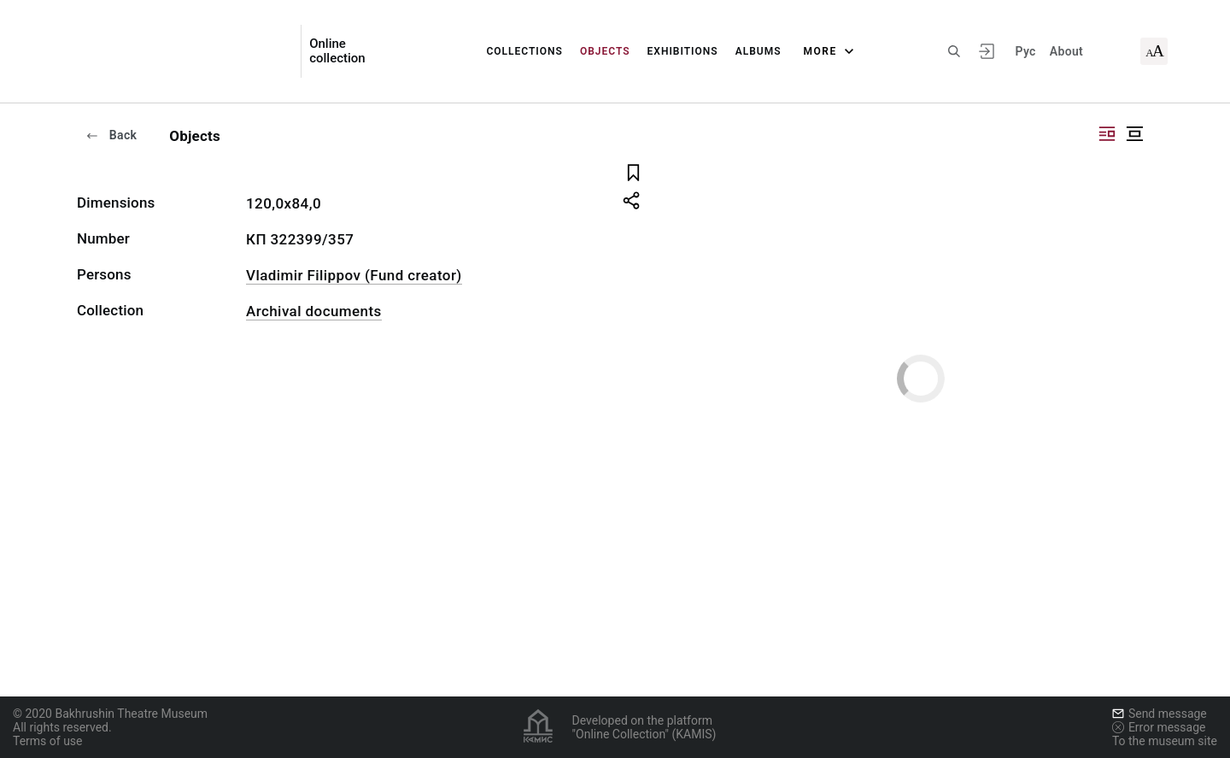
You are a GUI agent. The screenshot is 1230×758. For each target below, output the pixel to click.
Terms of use (48, 741)
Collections (524, 51)
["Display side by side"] (1107, 134)
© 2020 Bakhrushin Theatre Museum (110, 713)
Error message (1159, 727)
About (1066, 51)
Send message (1159, 713)
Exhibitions (682, 51)
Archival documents (314, 311)
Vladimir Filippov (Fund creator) (354, 275)
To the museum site (1164, 741)
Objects (605, 51)
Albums (758, 51)
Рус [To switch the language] (1025, 51)
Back (111, 135)
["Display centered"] (1134, 134)
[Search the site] (954, 51)
